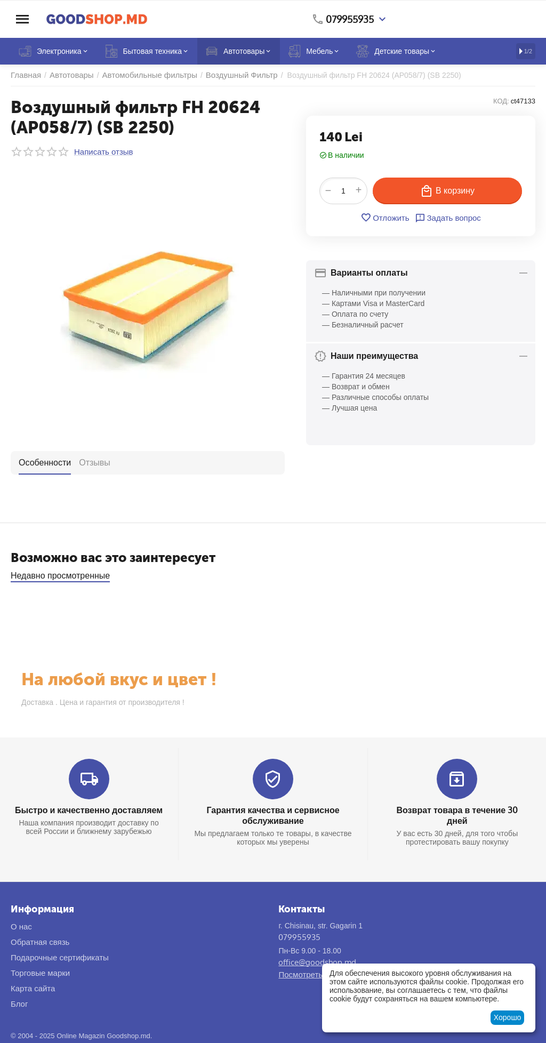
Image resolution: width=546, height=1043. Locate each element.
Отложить (384, 217)
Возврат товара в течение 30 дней (457, 815)
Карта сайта (33, 988)
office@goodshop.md (317, 962)
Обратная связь (40, 942)
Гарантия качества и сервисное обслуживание (272, 815)
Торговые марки (40, 973)
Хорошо (507, 1017)
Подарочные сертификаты (60, 957)
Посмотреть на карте (317, 974)
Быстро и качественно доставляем (89, 810)
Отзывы (94, 462)
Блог (19, 1004)
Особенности (45, 462)
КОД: (501, 101)
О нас (21, 926)
